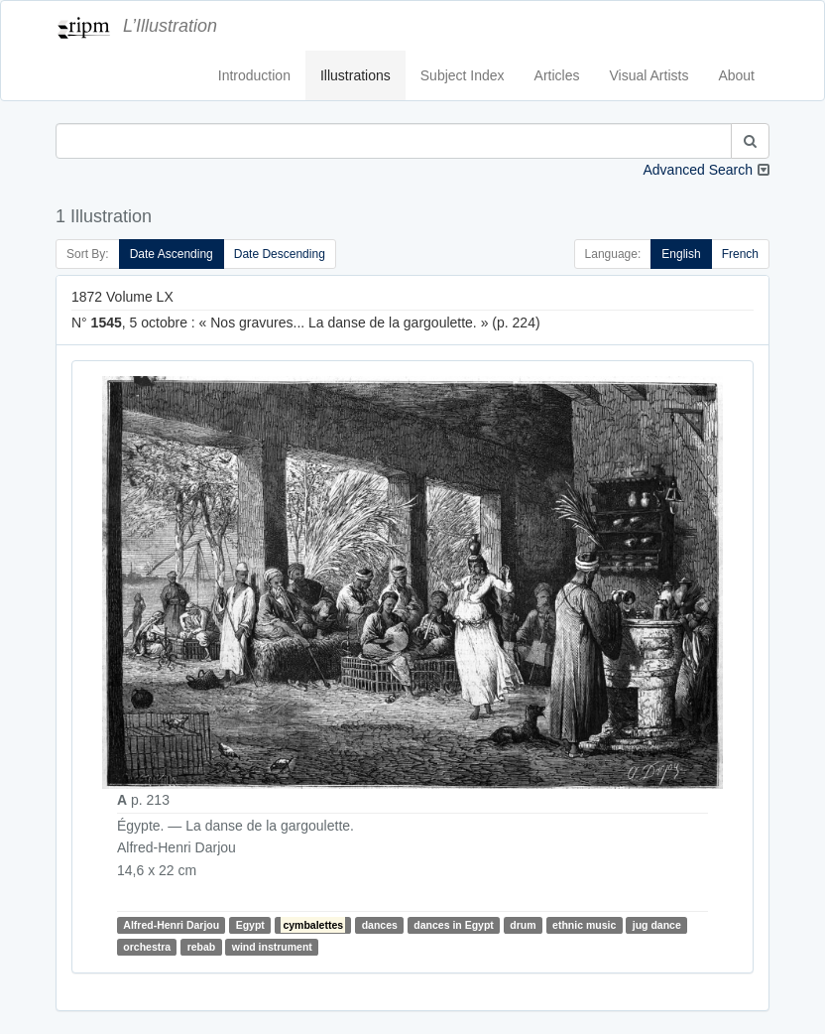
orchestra (147, 947)
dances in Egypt (453, 925)
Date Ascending (171, 254)
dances (380, 925)
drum (522, 925)
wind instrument (272, 947)
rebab (201, 947)
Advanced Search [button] (698, 170)
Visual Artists (649, 75)
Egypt (250, 925)
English (680, 254)
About (736, 75)
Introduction (254, 75)
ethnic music (584, 925)
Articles (557, 75)
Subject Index (462, 75)
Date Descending (279, 254)
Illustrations (355, 75)
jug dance (657, 925)
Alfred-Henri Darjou (171, 925)
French (740, 254)
